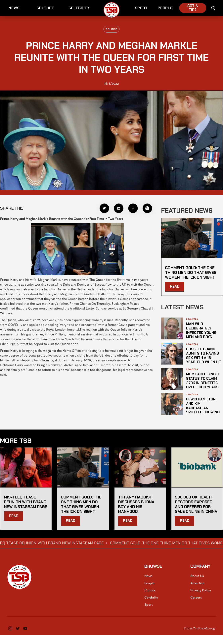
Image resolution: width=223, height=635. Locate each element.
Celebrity (151, 597)
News (148, 576)
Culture (149, 590)
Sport (148, 604)
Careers (196, 597)
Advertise (197, 583)
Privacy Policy (200, 590)
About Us (197, 576)
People (149, 583)
